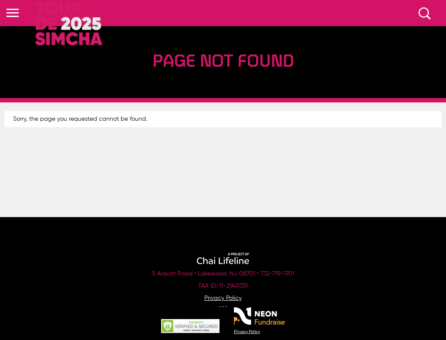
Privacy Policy (223, 298)
